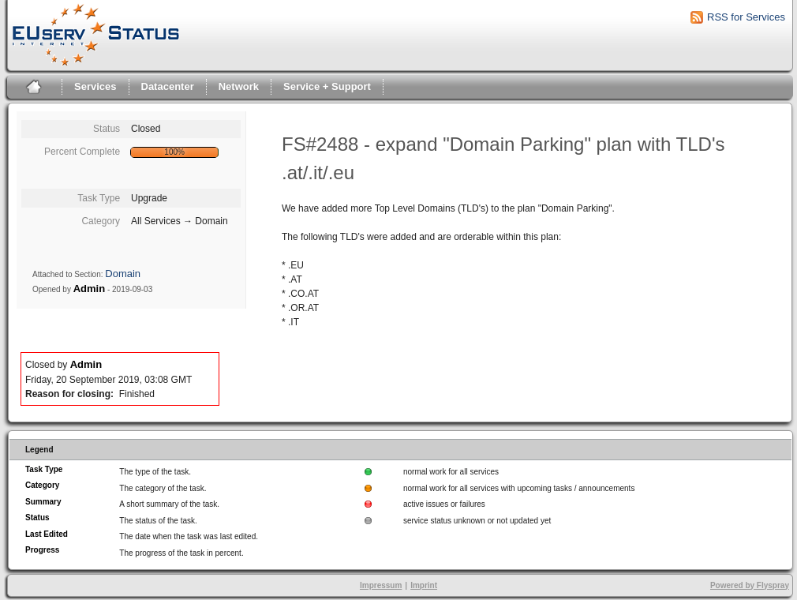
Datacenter (167, 86)
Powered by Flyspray (749, 585)
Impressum (381, 585)
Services (95, 86)
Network (239, 86)
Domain (122, 273)
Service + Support (327, 86)
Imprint (423, 585)
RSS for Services (746, 17)
